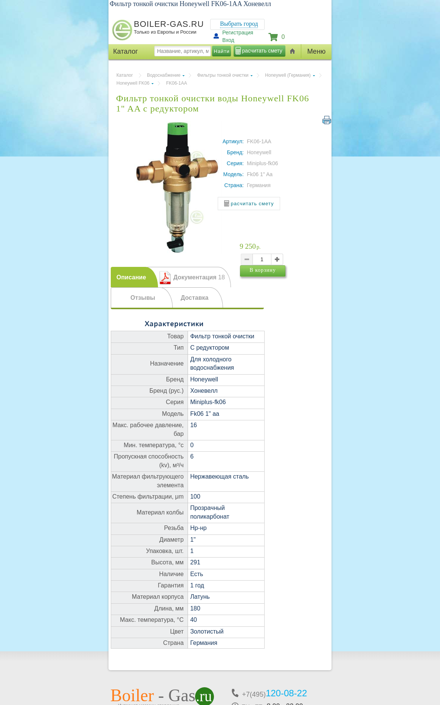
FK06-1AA (176, 83)
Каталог (124, 75)
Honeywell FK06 (132, 83)
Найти (222, 51)
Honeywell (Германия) (287, 75)
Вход (228, 40)
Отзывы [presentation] (142, 297)
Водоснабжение (164, 75)
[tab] (134, 277)
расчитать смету (262, 51)
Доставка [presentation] (195, 297)
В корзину (278, 284)
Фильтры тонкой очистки (222, 75)
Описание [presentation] (131, 277)
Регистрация (237, 32)
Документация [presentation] (199, 277)
